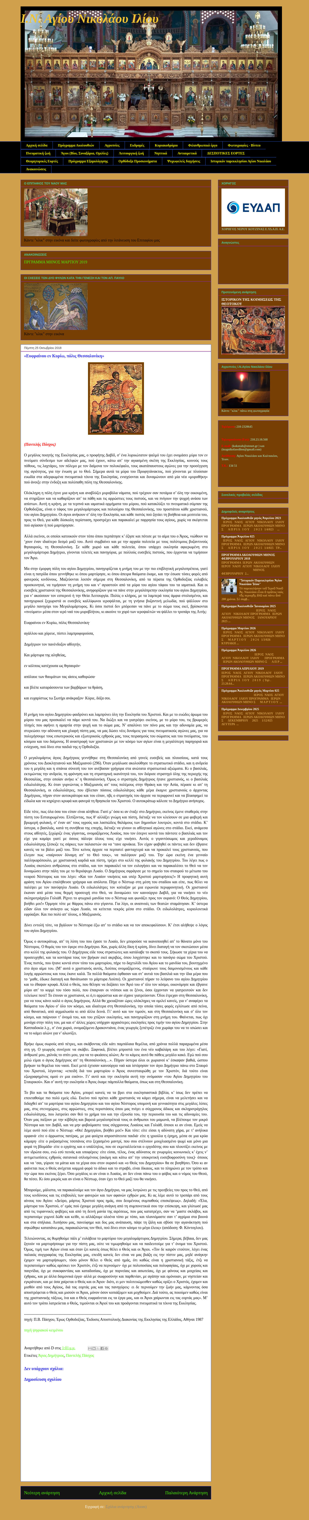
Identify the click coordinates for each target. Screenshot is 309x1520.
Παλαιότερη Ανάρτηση (186, 1492)
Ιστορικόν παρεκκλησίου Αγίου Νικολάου (241, 161)
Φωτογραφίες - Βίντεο (244, 145)
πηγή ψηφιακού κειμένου (43, 1330)
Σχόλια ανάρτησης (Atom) (126, 1507)
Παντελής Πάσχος (80, 1355)
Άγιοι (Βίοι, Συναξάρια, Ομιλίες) (84, 153)
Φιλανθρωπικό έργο (202, 145)
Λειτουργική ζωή (131, 153)
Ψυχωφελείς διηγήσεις (183, 161)
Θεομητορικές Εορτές (42, 161)
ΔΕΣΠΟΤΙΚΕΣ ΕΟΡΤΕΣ (226, 153)
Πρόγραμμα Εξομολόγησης (88, 161)
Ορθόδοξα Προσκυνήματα (137, 161)
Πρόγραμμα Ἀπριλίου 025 (237, 536)
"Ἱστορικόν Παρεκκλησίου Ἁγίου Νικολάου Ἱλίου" (260, 582)
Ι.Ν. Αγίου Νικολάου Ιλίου (90, 18)
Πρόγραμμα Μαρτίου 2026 (238, 628)
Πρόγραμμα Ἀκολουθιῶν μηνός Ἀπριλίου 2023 (251, 518)
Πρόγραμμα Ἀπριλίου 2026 (238, 650)
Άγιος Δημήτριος (51, 1355)
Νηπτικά (160, 153)
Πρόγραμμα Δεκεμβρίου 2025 (240, 709)
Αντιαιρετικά (187, 153)
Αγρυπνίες (112, 145)
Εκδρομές (137, 145)
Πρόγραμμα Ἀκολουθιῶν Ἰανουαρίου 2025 (248, 606)
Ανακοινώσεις (36, 169)
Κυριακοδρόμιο (166, 145)
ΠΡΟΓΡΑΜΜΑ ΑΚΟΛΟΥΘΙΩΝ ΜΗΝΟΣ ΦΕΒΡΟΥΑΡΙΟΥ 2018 (248, 556)
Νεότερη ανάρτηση (42, 1492)
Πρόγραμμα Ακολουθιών (76, 145)
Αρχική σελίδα (36, 145)
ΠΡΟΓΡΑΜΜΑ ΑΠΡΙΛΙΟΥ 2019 (242, 668)
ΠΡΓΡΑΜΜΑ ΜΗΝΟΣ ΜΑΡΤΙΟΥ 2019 (55, 262)
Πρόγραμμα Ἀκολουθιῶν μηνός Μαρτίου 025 (250, 690)
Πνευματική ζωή (38, 153)
